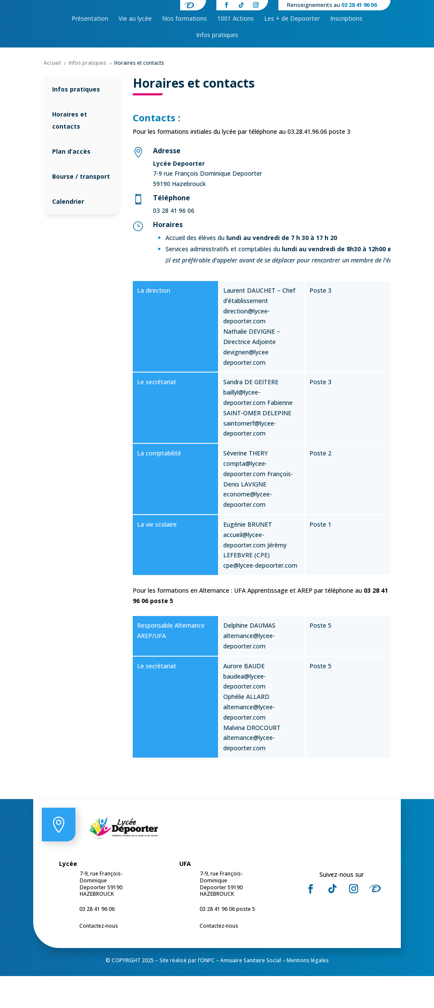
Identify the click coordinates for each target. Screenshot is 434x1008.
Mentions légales (308, 992)
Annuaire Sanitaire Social (250, 992)
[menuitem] (89, 46)
